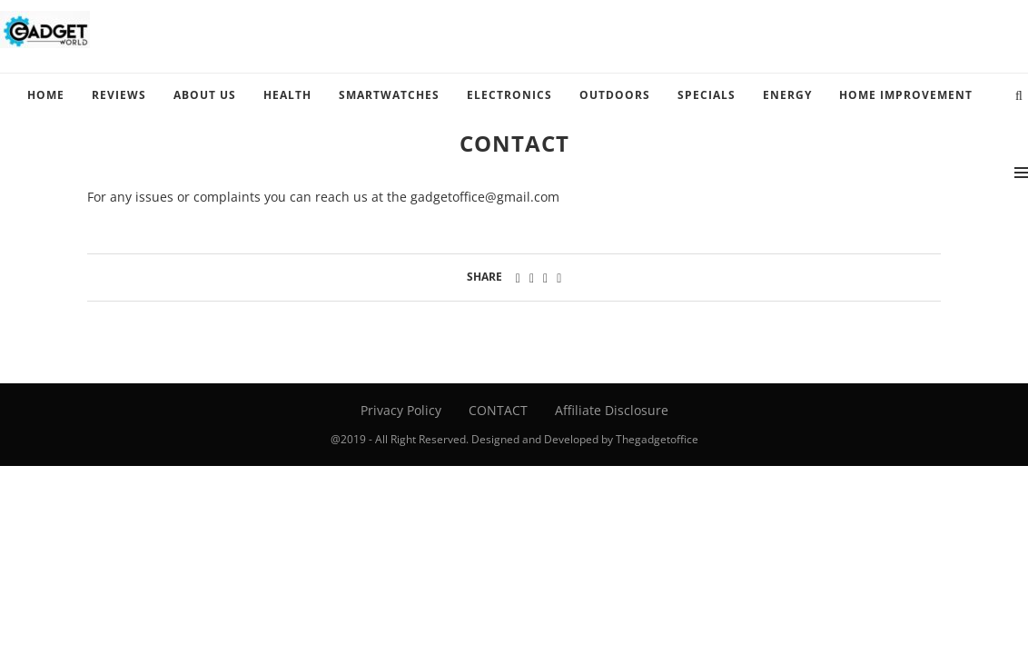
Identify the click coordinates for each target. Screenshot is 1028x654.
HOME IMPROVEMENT (906, 95)
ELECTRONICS (509, 95)
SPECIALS (706, 95)
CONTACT (498, 410)
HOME (45, 95)
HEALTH (287, 95)
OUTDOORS (614, 95)
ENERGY (787, 95)
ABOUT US (204, 95)
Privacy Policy (401, 410)
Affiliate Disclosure (611, 410)
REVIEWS (119, 95)
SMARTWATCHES (389, 95)
